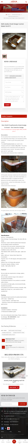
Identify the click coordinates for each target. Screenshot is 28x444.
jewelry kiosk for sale (18, 332)
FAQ (11, 431)
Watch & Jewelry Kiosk (13, 16)
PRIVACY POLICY (12, 436)
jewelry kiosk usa (6, 332)
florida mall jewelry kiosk (8, 334)
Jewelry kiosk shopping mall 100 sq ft (14, 381)
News (2, 431)
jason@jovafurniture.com (8, 318)
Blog (19, 431)
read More (13, 387)
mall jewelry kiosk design (15, 330)
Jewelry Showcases (16, 14)
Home (8, 14)
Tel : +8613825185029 (9, 416)
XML (6, 436)
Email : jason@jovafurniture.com (12, 419)
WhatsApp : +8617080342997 (11, 421)
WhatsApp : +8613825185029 (11, 424)
